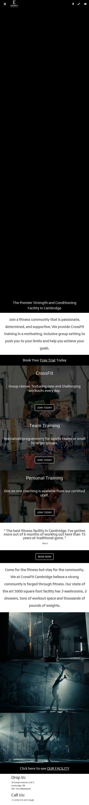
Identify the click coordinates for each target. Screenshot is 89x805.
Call (31, 800)
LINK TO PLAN (44, 392)
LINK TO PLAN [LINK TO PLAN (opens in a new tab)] (44, 496)
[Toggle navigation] (5, 4)
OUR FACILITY (58, 768)
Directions (25, 788)
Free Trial (47, 360)
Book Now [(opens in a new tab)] (44, 556)
